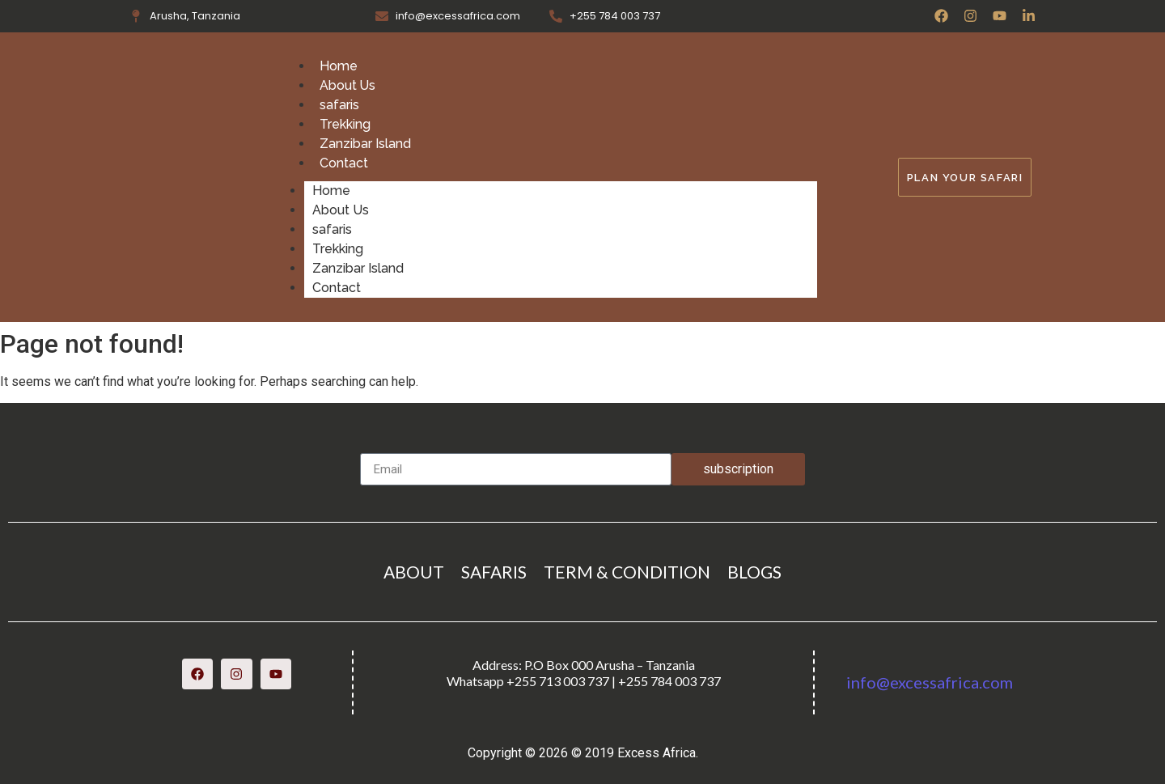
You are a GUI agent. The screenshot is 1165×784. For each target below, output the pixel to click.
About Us (348, 85)
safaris (339, 104)
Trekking (345, 124)
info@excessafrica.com (929, 682)
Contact (344, 163)
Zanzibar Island (365, 143)
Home (339, 66)
